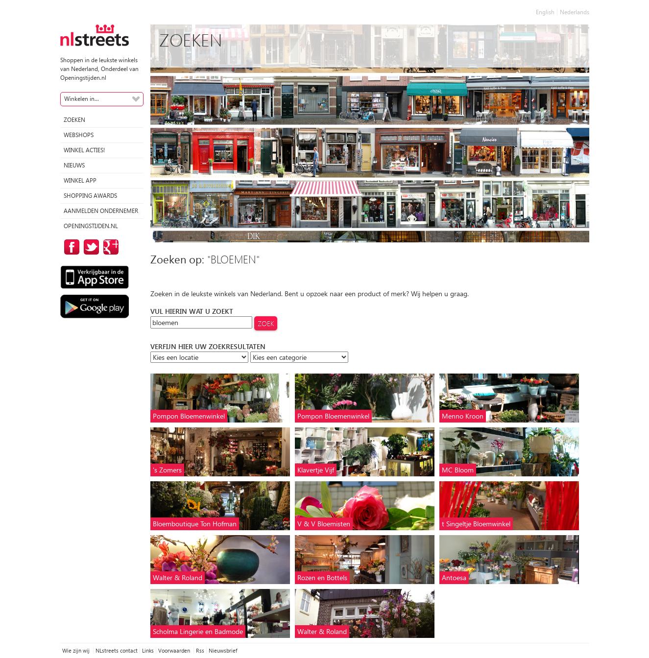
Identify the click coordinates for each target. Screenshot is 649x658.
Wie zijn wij (76, 650)
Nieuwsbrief (223, 650)
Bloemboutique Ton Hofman (195, 523)
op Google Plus (109, 247)
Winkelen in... (81, 98)
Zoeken (74, 119)
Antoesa (454, 577)
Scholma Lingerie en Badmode (198, 631)
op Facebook (70, 247)
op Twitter (89, 247)
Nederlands (574, 12)
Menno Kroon (462, 416)
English (545, 12)
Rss (200, 650)
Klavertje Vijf (315, 469)
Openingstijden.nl (91, 226)
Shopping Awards (90, 195)
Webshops (79, 135)
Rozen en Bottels (322, 577)
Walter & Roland (177, 577)
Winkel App (80, 180)
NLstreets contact (117, 650)
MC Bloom (458, 469)
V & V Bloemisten (323, 523)
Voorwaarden (175, 650)
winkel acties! (84, 150)
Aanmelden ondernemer (101, 210)
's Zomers (167, 469)
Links (148, 650)
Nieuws (74, 165)
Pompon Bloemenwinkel (189, 416)
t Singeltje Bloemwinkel (476, 523)
